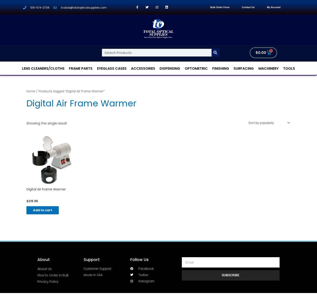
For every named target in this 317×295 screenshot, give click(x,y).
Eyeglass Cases (112, 68)
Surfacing (244, 68)
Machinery (268, 68)
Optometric (196, 68)
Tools (289, 68)
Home (30, 91)
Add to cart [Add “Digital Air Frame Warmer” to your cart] (45, 211)
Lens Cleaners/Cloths (43, 68)
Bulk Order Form (219, 7)
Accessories (143, 68)
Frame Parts (80, 68)
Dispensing (170, 68)
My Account (274, 7)
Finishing (220, 68)
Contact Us (248, 7)
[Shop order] (268, 122)
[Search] (215, 52)
